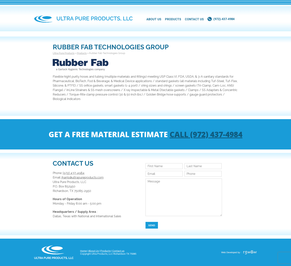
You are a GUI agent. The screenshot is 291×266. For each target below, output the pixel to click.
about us (153, 19)
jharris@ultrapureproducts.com (83, 177)
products (173, 19)
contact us (194, 19)
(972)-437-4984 (224, 19)
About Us (93, 250)
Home (83, 250)
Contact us (118, 250)
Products (105, 250)
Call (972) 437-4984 (206, 134)
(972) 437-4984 (73, 173)
